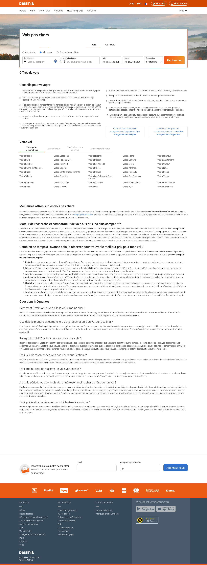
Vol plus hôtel (25, 531)
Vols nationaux (53, 149)
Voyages (58, 10)
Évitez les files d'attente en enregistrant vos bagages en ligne (125, 131)
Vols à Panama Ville (62, 160)
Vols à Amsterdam (165, 160)
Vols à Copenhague (166, 183)
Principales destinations (32, 148)
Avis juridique (64, 514)
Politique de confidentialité (69, 517)
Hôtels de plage (75, 10)
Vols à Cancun (163, 164)
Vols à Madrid (25, 156)
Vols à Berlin (24, 187)
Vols (32, 10)
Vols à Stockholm (165, 187)
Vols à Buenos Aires (131, 183)
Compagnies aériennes (100, 149)
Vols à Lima (162, 168)
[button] (139, 3)
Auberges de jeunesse (29, 524)
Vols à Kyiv (128, 187)
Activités (91, 10)
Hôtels (22, 10)
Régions (23, 541)
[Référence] (55, 61)
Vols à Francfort (26, 183)
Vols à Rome (128, 156)
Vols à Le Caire (129, 160)
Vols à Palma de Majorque (31, 168)
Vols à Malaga (94, 172)
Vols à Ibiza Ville (95, 183)
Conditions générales (67, 510)
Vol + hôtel (44, 10)
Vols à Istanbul (164, 156)
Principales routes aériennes (75, 148)
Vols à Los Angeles (96, 164)
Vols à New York (61, 164)
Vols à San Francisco (132, 176)
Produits (24, 502)
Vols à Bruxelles (61, 176)
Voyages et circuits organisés (32, 534)
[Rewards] (158, 4)
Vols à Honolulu (130, 172)
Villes (21, 545)
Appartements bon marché (31, 521)
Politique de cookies (66, 521)
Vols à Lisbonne (95, 156)
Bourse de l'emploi (104, 510)
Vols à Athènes (129, 168)
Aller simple (30, 52)
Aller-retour (47, 52)
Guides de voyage (65, 534)
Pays (21, 538)
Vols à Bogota (60, 168)
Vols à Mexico (94, 168)
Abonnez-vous (175, 467)
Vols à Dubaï (24, 172)
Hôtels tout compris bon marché (33, 517)
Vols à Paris (24, 160)
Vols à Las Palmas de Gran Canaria (100, 177)
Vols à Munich (60, 187)
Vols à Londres (25, 164)
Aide (60, 524)
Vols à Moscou (94, 160)
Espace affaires (104, 502)
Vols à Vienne (163, 176)
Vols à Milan (128, 164)
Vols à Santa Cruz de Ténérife (67, 172)
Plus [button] (183, 10)
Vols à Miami (163, 172)
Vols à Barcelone (61, 156)
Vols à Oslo (93, 187)
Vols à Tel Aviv (25, 176)
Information (64, 502)
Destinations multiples (69, 52)
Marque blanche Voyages (107, 514)
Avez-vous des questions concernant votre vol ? (168, 131)
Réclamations (64, 531)
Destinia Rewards (65, 527)
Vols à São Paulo (61, 183)
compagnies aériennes (83, 215)
